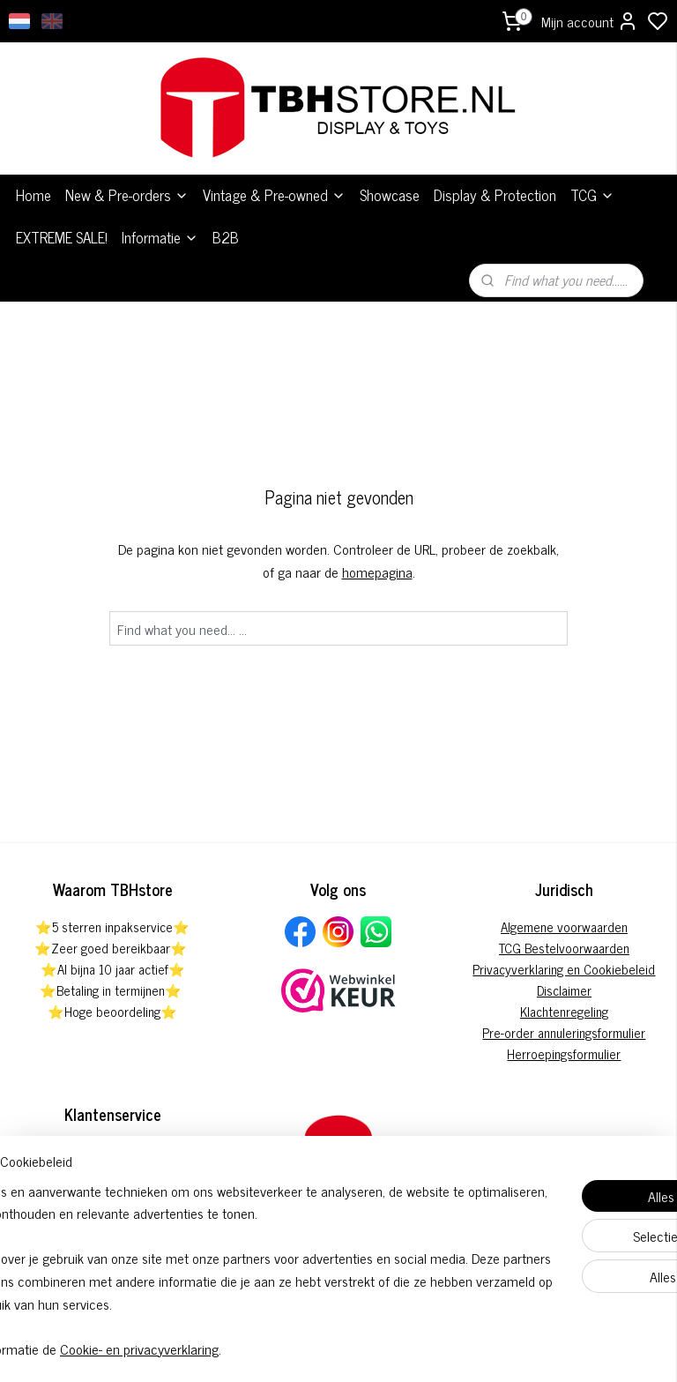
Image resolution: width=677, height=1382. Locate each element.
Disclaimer (564, 990)
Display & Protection (495, 195)
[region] (222, 1247)
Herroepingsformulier (564, 1053)
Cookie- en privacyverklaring (276, 1348)
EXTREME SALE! (62, 237)
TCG (592, 195)
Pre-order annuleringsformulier (563, 1032)
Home (33, 195)
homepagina (377, 571)
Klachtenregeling (564, 1011)
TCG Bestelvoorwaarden (564, 948)
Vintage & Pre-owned (274, 195)
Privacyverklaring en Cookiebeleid (563, 969)
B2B (225, 237)
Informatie (160, 237)
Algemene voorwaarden (564, 926)
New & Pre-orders (127, 195)
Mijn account (589, 21)
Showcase (390, 195)
